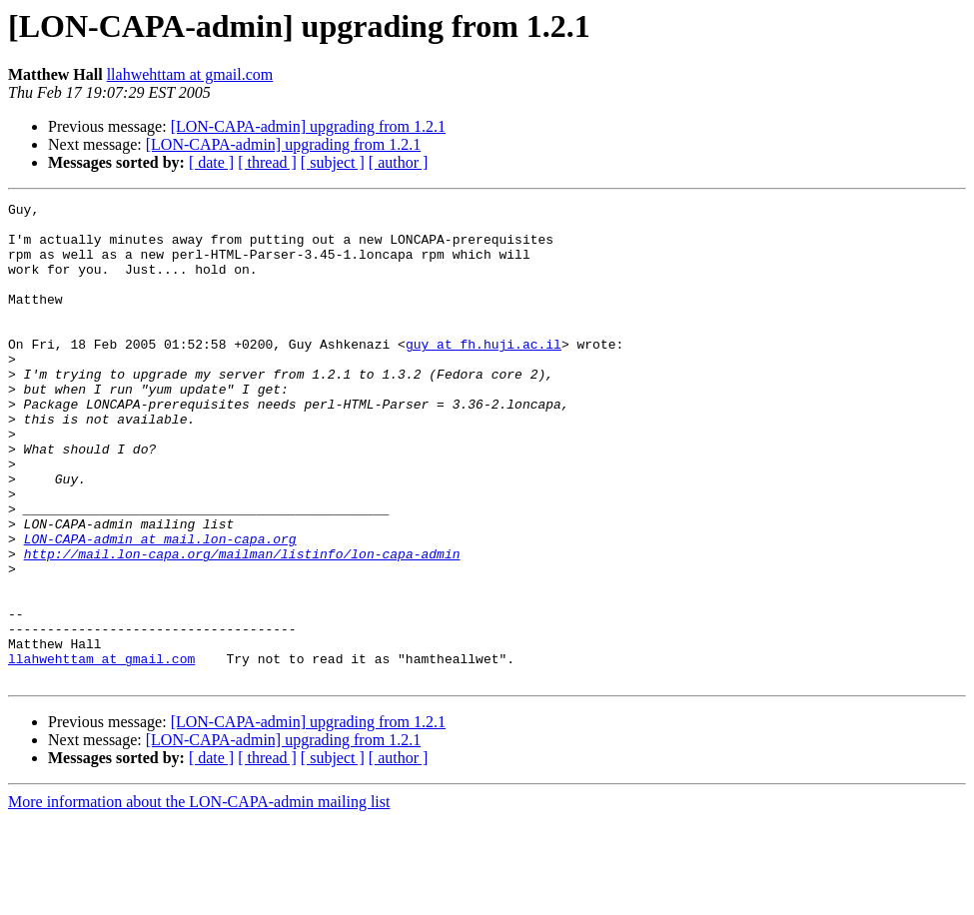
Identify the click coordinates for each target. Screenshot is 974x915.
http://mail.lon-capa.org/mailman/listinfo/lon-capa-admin (242, 625)
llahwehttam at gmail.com (190, 74)
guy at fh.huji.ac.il (483, 374)
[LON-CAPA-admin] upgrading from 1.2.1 (308, 126)
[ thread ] (267, 162)
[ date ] (211, 162)
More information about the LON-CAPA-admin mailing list (199, 897)
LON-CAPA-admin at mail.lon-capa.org (160, 607)
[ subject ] (333, 162)
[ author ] (399, 162)
